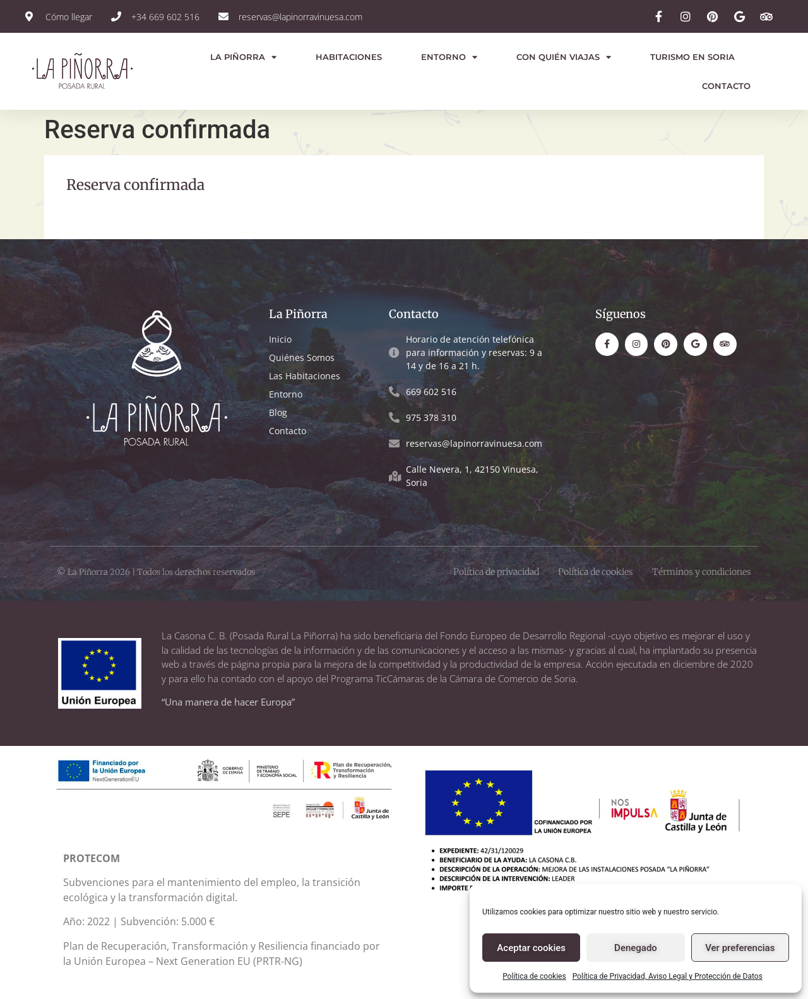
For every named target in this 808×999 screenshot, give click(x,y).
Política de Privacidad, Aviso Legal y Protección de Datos (668, 976)
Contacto (726, 86)
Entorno (449, 57)
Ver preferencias (740, 948)
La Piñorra (243, 57)
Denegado (635, 948)
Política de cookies (534, 976)
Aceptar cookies (531, 948)
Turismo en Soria (692, 57)
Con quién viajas (563, 57)
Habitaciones (349, 57)
